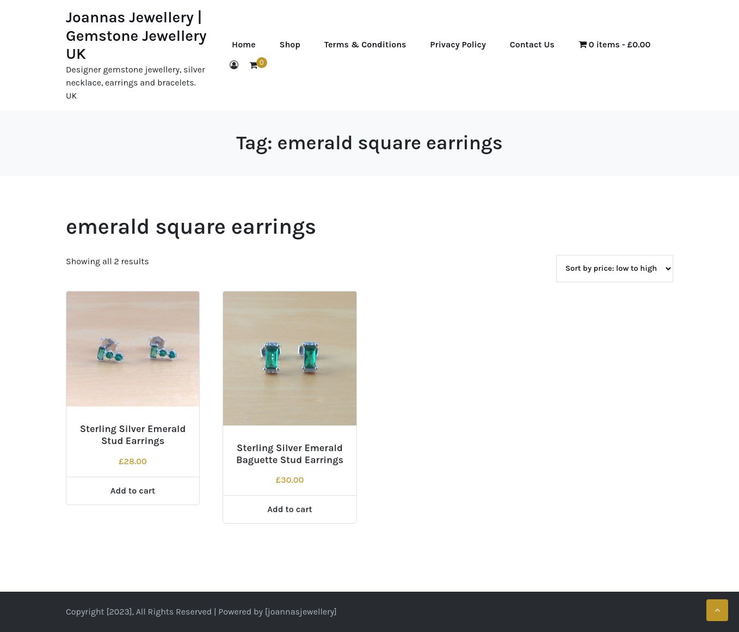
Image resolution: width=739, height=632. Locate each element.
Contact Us (532, 44)
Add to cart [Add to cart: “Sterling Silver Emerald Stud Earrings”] (132, 490)
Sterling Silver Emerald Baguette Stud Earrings (289, 454)
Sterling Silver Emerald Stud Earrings (133, 435)
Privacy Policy (457, 44)
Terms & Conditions (365, 44)
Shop (289, 44)
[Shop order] (614, 268)
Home (244, 44)
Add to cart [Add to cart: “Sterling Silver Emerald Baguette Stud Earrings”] (289, 509)
